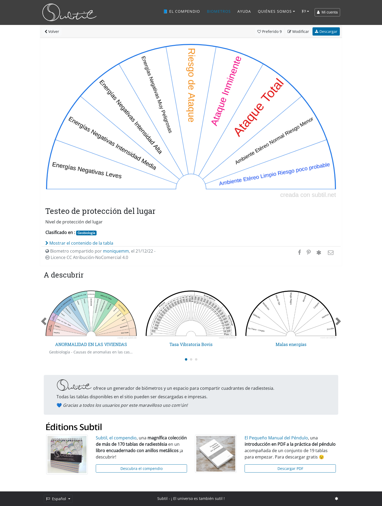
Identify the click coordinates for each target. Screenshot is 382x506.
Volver (52, 31)
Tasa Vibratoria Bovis (191, 344)
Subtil (162, 498)
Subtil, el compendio (116, 438)
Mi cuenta (327, 12)
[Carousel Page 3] (196, 359)
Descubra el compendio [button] (141, 468)
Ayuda (244, 11)
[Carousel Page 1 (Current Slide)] (186, 359)
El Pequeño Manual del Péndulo (276, 438)
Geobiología (86, 233)
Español (56, 498)
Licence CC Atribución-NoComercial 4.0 (86, 257)
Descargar (326, 31)
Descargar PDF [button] (290, 468)
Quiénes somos (275, 11)
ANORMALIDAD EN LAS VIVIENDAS (91, 344)
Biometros (219, 11)
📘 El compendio (181, 11)
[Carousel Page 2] (191, 359)
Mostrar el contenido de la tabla (79, 243)
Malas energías (291, 344)
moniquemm (116, 251)
